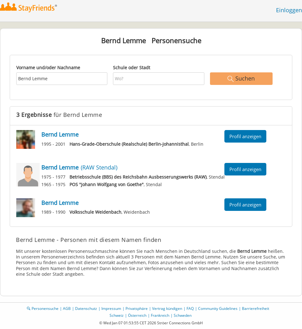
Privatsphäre (136, 308)
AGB (67, 308)
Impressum (111, 308)
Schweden (183, 315)
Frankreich (160, 315)
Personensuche (45, 308)
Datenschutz (86, 308)
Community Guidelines (218, 308)
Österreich (137, 315)
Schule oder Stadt (131, 67)
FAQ (190, 308)
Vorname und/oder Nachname (48, 67)
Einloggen (289, 10)
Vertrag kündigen (167, 308)
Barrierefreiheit (255, 308)
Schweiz (117, 315)
